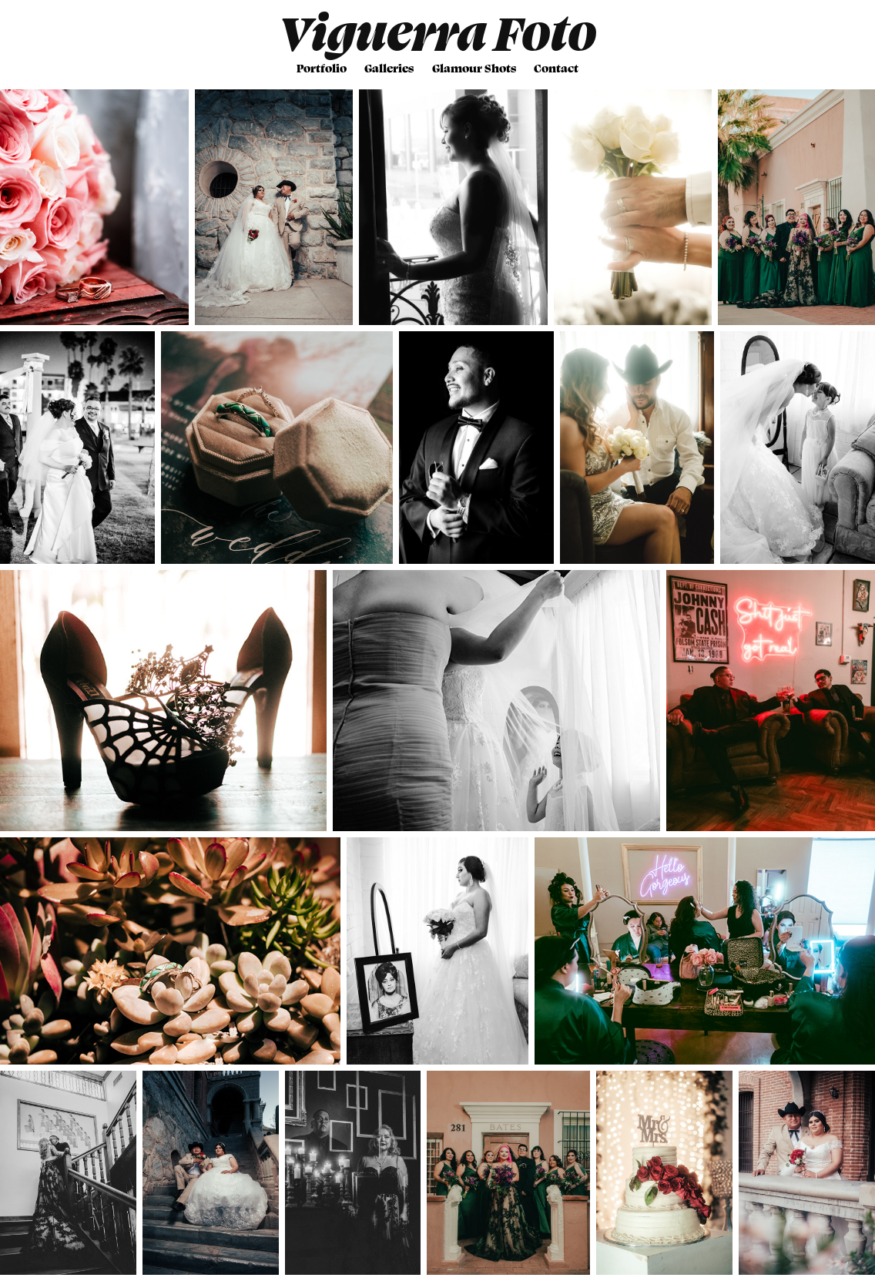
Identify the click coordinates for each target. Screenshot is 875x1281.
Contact (556, 67)
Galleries (389, 67)
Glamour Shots (474, 67)
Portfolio (322, 67)
